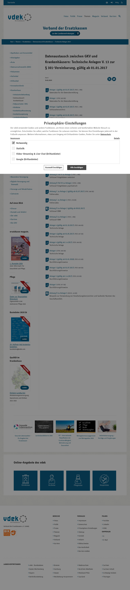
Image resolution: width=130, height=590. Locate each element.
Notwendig (21, 143)
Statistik (20, 148)
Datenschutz (106, 134)
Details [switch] (117, 138)
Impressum (15, 138)
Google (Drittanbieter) (27, 159)
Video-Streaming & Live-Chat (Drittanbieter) (38, 154)
